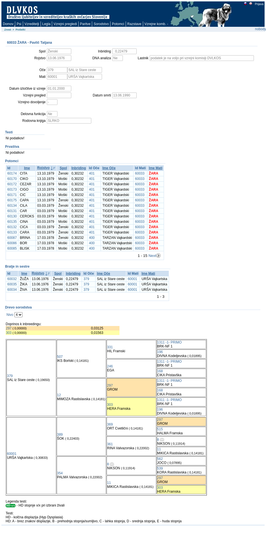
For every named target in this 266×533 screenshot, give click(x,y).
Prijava (258, 4)
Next (152, 256)
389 (60, 435)
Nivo (9, 315)
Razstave (134, 24)
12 (59, 395)
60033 (139, 173)
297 (9, 328)
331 (110, 347)
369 (110, 424)
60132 (12, 227)
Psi (19, 24)
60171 (12, 195)
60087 (12, 238)
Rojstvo (43, 168)
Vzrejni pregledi (65, 24)
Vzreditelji (32, 24)
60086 (12, 243)
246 (110, 366)
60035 (12, 284)
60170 (12, 179)
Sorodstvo (101, 24)
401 (92, 173)
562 (160, 459)
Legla (46, 24)
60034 (12, 290)
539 (160, 468)
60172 (12, 184)
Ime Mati (155, 168)
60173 (12, 189)
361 (110, 444)
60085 (12, 248)
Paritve (85, 24)
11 (159, 449)
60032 (12, 279)
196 (160, 352)
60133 (12, 232)
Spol (63, 168)
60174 (12, 173)
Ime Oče (109, 168)
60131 (12, 211)
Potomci (118, 24)
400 (92, 238)
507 (60, 357)
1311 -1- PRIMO (169, 342)
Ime (27, 168)
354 (60, 473)
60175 (12, 200)
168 (160, 371)
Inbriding (78, 168)
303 (9, 333)
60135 (12, 222)
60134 (12, 206)
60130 (12, 216)
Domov (8, 24)
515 (160, 429)
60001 (132, 279)
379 (86, 279)
